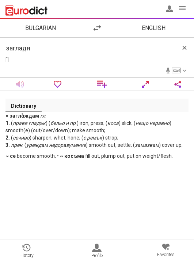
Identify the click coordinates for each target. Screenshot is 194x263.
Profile (97, 251)
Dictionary (23, 106)
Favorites (166, 250)
